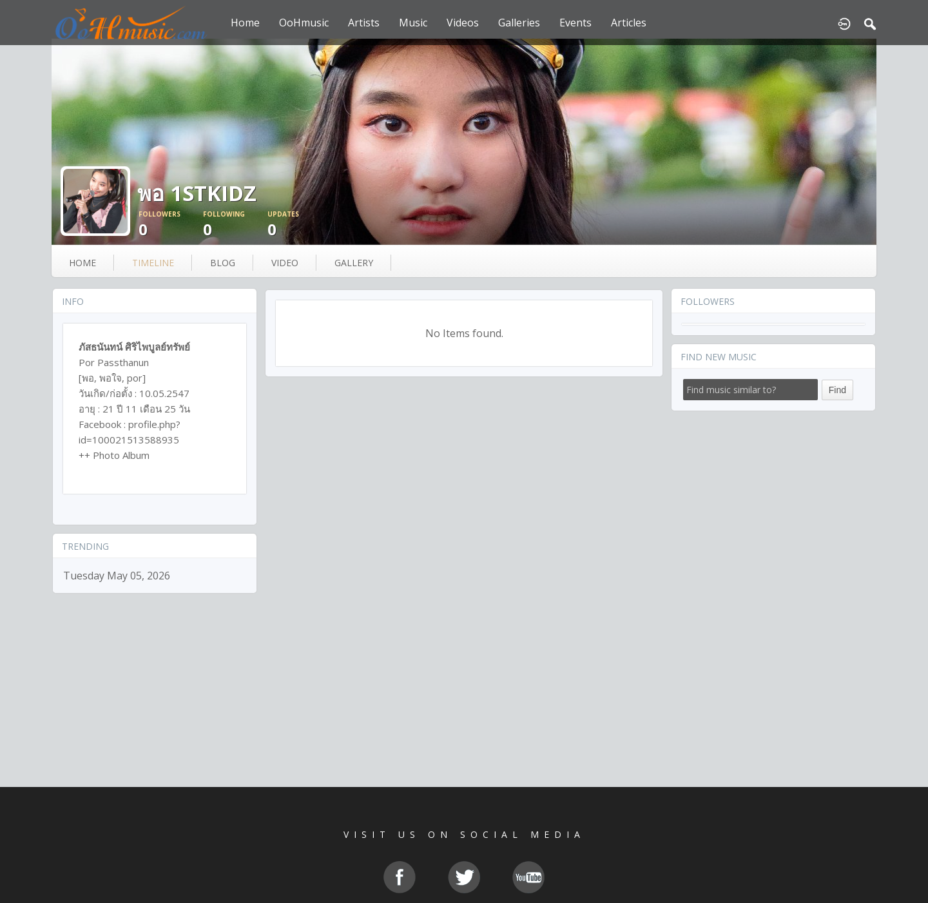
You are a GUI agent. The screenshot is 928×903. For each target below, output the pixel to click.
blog (222, 263)
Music (413, 22)
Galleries (519, 22)
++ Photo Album (114, 455)
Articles (628, 22)
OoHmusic (304, 22)
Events (575, 22)
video (284, 263)
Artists (364, 22)
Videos (463, 22)
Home (245, 22)
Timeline (153, 263)
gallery (353, 263)
